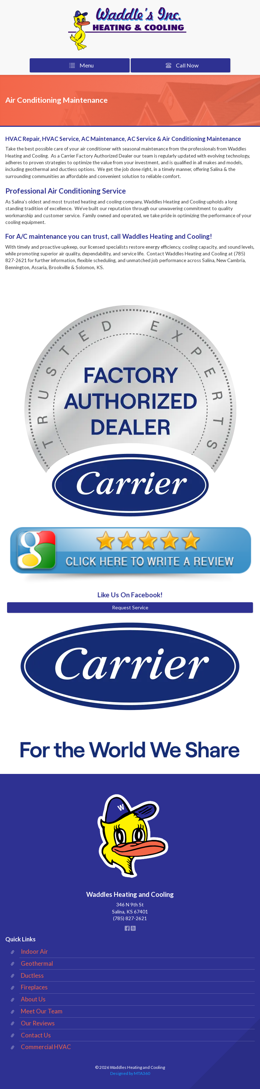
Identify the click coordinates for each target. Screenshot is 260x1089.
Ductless (32, 975)
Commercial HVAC (46, 1046)
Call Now (181, 65)
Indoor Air (34, 951)
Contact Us (36, 1035)
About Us (33, 999)
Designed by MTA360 (130, 1073)
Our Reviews (38, 1023)
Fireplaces (34, 987)
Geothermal (37, 963)
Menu (80, 65)
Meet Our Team (42, 1011)
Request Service (130, 607)
